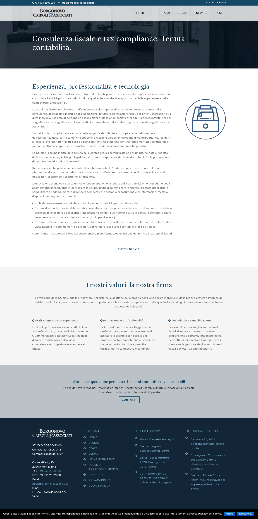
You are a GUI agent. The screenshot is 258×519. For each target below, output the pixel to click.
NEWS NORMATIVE (102, 459)
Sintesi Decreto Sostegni (157, 439)
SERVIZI (182, 13)
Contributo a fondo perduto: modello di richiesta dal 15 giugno (155, 478)
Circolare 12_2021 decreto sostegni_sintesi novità (207, 444)
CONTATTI (219, 13)
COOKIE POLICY (99, 485)
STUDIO (154, 13)
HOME (140, 13)
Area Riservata (216, 2)
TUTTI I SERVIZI (129, 249)
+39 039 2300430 (49, 471)
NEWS (200, 13)
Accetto (229, 514)
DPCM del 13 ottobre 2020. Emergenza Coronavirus (154, 462)
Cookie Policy (245, 514)
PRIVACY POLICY (100, 480)
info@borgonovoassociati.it (50, 483)
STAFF (168, 13)
